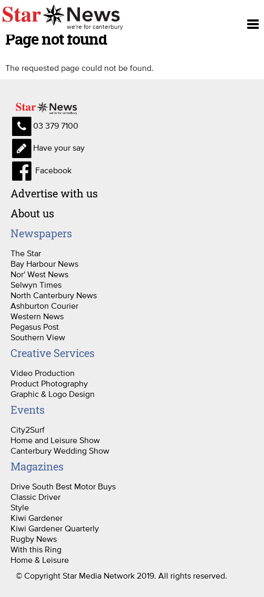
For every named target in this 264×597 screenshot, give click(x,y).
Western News (37, 316)
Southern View (38, 337)
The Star (26, 253)
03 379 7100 (44, 125)
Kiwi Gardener (37, 517)
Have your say (48, 147)
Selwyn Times (36, 284)
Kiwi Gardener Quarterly (55, 528)
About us (32, 213)
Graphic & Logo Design (53, 394)
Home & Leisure (40, 559)
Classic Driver (35, 496)
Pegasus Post (35, 326)
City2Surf (28, 429)
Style (20, 507)
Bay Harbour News (44, 263)
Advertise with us (54, 193)
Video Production (43, 373)
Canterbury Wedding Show (60, 450)
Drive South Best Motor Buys (63, 486)
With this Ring (36, 549)
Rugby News (34, 538)
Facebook (41, 170)
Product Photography (49, 383)
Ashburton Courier (44, 305)
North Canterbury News (54, 295)
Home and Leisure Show (55, 440)
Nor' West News (39, 274)
